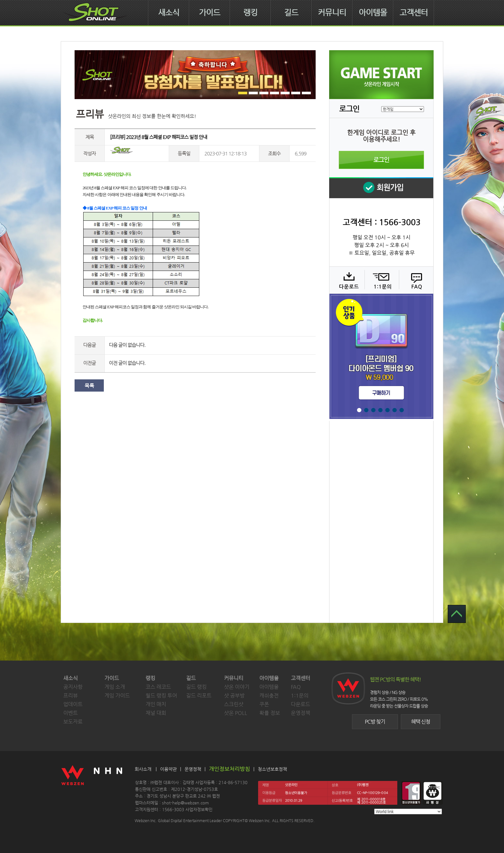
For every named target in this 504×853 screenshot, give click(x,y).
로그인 (381, 160)
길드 (291, 12)
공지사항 (73, 687)
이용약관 (168, 769)
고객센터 (414, 12)
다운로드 (346, 279)
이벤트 (70, 713)
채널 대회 (156, 713)
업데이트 (73, 704)
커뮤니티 (332, 12)
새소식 (168, 12)
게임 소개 (114, 687)
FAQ (415, 279)
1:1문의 (300, 695)
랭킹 (250, 12)
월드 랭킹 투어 (161, 695)
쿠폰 (264, 704)
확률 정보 (269, 713)
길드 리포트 (199, 695)
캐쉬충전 (269, 695)
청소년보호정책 (272, 769)
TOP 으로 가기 (457, 614)
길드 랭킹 (196, 687)
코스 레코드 (158, 687)
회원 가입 (381, 187)
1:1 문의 (381, 279)
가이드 (209, 12)
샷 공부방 (234, 695)
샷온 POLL (235, 713)
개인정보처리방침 (229, 768)
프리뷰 (70, 695)
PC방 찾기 (375, 722)
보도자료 (73, 722)
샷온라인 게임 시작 (381, 74)
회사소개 (143, 769)
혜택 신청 (420, 722)
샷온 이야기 (236, 687)
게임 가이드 (117, 695)
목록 (89, 386)
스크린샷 (233, 704)
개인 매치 (156, 704)
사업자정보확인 (198, 809)
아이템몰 (373, 12)
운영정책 (300, 713)
